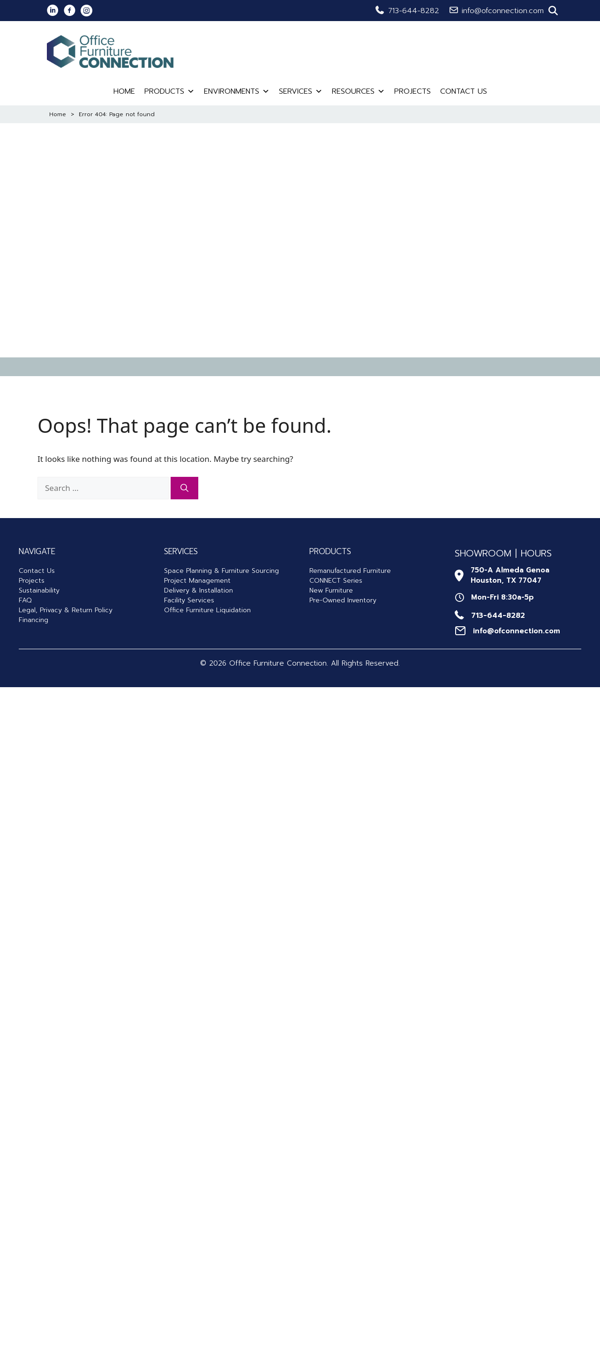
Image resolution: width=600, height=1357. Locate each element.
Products (169, 91)
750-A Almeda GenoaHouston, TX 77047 (510, 575)
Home (124, 91)
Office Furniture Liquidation (207, 610)
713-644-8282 (413, 10)
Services (300, 91)
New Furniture (331, 590)
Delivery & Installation (198, 590)
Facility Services (189, 600)
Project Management (197, 581)
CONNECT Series (335, 581)
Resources (358, 91)
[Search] (184, 488)
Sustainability (39, 590)
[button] (553, 11)
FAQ (25, 600)
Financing (33, 620)
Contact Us (463, 91)
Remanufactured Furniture (350, 571)
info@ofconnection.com (503, 10)
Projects (412, 91)
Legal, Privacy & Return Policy (65, 610)
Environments (237, 91)
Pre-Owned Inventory (342, 600)
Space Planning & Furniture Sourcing (221, 571)
